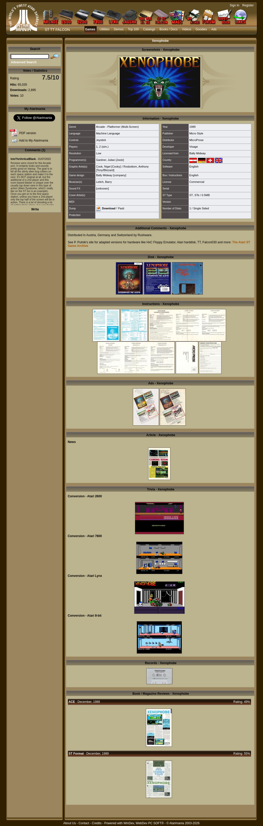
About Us (69, 823)
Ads (214, 29)
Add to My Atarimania (33, 140)
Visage (193, 146)
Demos (118, 29)
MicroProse (196, 140)
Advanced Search (24, 62)
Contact (84, 823)
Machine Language (108, 133)
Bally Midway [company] (111, 175)
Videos (186, 29)
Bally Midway (197, 153)
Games (90, 29)
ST (191, 195)
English (193, 166)
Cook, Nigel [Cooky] (108, 166)
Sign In (234, 5)
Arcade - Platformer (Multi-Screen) (117, 126)
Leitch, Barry (104, 181)
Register (248, 5)
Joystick (101, 140)
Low (98, 153)
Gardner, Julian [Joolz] (110, 159)
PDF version (27, 133)
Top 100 (133, 29)
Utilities (105, 29)
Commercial (196, 181)
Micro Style (196, 133)
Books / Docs (168, 29)
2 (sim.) (104, 146)
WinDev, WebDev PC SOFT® (143, 823)
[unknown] (102, 188)
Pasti (121, 208)
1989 (192, 126)
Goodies (201, 29)
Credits (97, 823)
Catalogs (149, 29)
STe (196, 195)
